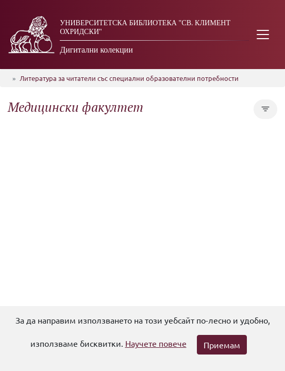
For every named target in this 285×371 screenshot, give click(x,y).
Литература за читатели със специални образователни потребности (129, 78)
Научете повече (156, 343)
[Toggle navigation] (263, 34)
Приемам (222, 345)
